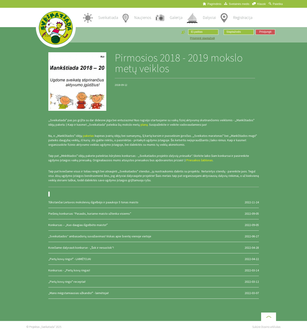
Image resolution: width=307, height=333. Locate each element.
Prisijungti (265, 31)
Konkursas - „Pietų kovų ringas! (153, 270)
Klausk (259, 4)
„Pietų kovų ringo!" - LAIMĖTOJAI (153, 258)
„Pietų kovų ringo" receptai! (153, 281)
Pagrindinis (212, 4)
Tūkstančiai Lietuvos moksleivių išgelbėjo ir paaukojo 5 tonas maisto (153, 202)
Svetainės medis (236, 4)
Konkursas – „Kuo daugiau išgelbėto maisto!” (153, 224)
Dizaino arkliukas (270, 327)
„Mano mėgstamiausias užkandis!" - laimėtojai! (153, 293)
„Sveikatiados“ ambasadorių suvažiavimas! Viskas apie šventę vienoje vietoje (153, 236)
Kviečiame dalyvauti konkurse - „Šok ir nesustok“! (153, 247)
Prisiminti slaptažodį (202, 38)
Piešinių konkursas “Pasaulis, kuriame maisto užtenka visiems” (153, 213)
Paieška (276, 4)
